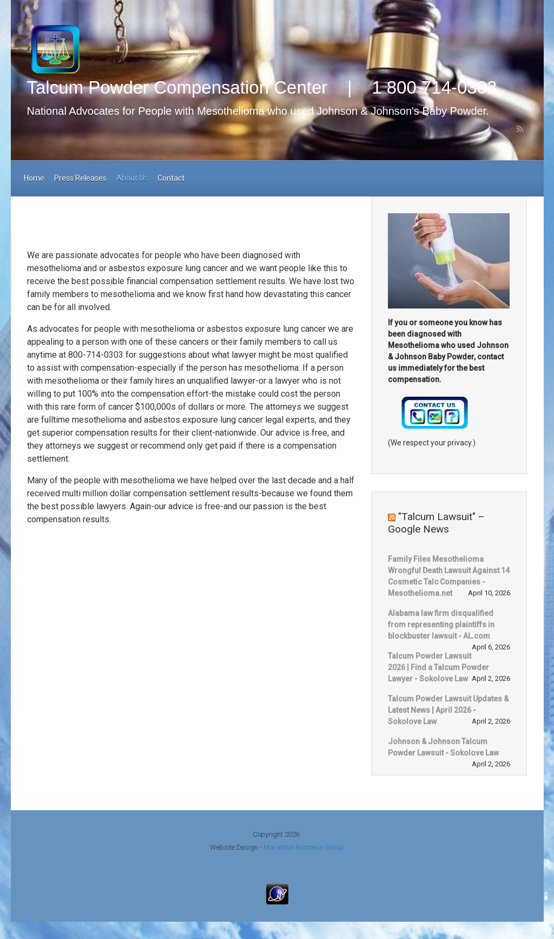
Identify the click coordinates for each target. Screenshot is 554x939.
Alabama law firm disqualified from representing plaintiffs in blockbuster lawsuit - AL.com (441, 624)
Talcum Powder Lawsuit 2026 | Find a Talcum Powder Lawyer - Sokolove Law (438, 667)
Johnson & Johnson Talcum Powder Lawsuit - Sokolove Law (443, 747)
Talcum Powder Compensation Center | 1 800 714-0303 (262, 87)
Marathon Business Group (303, 847)
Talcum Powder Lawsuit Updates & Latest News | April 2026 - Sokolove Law (448, 710)
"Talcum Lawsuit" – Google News (436, 522)
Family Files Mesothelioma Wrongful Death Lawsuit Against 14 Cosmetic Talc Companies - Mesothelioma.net (449, 576)
